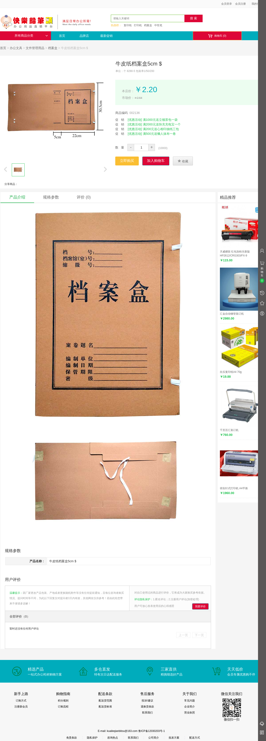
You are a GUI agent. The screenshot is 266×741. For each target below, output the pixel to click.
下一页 (199, 635)
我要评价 (200, 606)
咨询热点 (112, 737)
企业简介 (189, 706)
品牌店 (84, 36)
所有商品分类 (31, 35)
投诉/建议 (147, 700)
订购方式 (21, 700)
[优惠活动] (135, 119)
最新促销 (106, 36)
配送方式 (194, 737)
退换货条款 (147, 706)
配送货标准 (105, 706)
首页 (62, 36)
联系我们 (147, 712)
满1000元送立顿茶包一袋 (160, 119)
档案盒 (148, 25)
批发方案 (174, 737)
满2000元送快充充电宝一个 (162, 124)
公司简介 (153, 737)
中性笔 (158, 25)
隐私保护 (92, 737)
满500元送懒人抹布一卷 (159, 133)
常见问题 (189, 700)
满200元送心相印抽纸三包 (161, 129)
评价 (84, 197)
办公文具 (16, 48)
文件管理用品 (35, 48)
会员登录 (226, 3)
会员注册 (240, 3)
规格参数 (51, 197)
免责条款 (71, 737)
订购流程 (63, 706)
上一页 (183, 635)
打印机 (138, 25)
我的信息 (258, 3)
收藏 (183, 161)
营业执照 (189, 712)
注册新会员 (21, 706)
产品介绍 (17, 197)
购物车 (217, 36)
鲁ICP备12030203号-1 (151, 731)
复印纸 (128, 25)
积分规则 (63, 700)
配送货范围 (105, 700)
